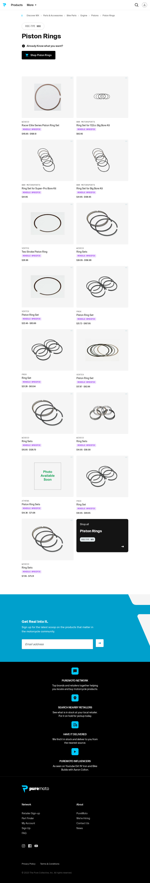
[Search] (136, 5)
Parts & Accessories (53, 15)
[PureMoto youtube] (37, 846)
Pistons (94, 15)
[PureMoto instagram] (25, 846)
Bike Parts (71, 15)
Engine (83, 15)
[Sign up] (100, 643)
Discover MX (33, 15)
